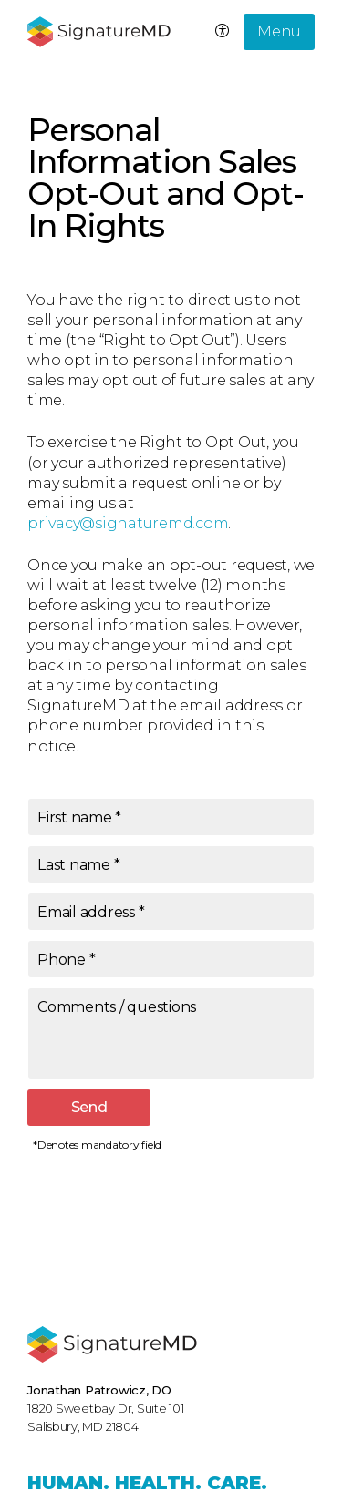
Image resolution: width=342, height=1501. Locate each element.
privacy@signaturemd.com (127, 523)
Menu (279, 31)
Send (89, 1107)
